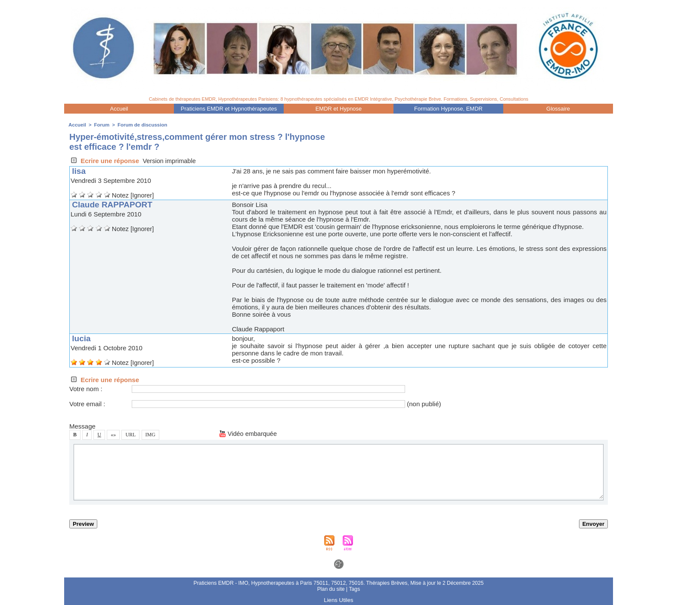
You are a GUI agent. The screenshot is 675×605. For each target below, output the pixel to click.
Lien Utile (338, 600)
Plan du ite (331, 589)
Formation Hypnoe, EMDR (448, 108)
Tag (354, 589)
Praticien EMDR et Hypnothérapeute (229, 108)
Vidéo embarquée (249, 433)
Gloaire (558, 108)
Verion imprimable (170, 160)
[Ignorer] (142, 195)
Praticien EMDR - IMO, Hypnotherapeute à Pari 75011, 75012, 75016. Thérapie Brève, (301, 583)
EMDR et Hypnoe (339, 108)
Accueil (119, 108)
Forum (100, 124)
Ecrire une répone (104, 160)
